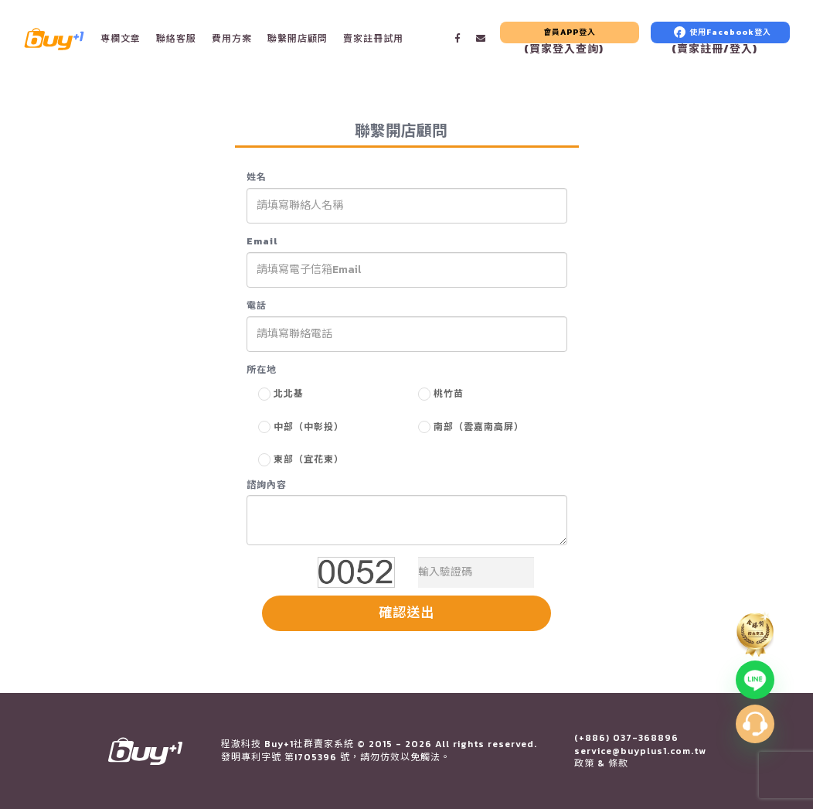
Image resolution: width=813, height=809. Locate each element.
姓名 (257, 177)
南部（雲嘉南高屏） (479, 427)
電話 (257, 305)
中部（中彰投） (309, 427)
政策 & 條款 (601, 763)
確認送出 (406, 612)
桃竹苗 (449, 394)
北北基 (289, 394)
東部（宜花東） (309, 459)
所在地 (262, 370)
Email (262, 241)
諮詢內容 (267, 485)
